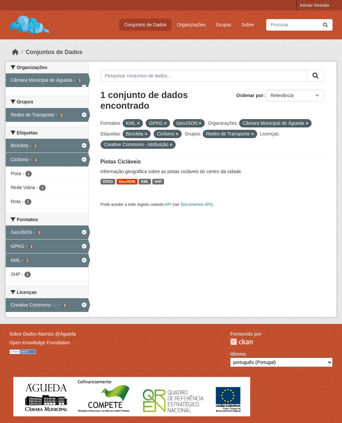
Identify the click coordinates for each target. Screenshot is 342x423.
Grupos (223, 24)
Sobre (247, 24)
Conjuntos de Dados (145, 24)
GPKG (108, 181)
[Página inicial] (15, 52)
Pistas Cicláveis (121, 161)
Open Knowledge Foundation (39, 342)
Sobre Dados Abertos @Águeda (42, 334)
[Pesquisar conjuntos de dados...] (299, 25)
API (168, 204)
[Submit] (325, 25)
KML (145, 181)
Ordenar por (250, 95)
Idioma (237, 354)
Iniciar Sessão (314, 5)
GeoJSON (127, 181)
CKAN (241, 341)
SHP (158, 181)
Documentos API (196, 204)
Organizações (191, 24)
